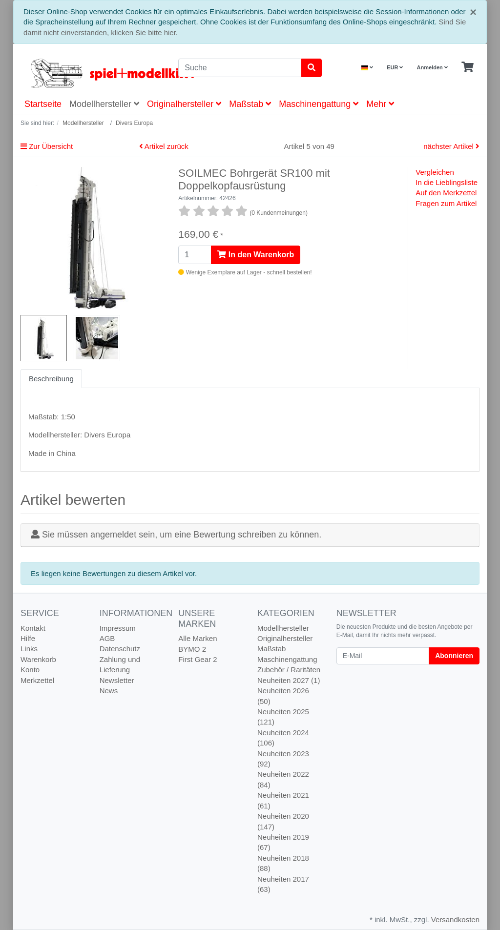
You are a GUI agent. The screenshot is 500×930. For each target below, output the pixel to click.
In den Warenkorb (255, 254)
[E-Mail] (383, 655)
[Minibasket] (467, 67)
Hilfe (28, 638)
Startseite (43, 104)
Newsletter (117, 680)
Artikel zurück (163, 146)
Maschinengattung (318, 104)
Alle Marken (197, 638)
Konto (30, 669)
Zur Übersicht (47, 146)
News (109, 690)
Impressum (118, 628)
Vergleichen (435, 172)
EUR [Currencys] (395, 67)
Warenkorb (38, 659)
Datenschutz (120, 648)
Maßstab (250, 104)
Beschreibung (51, 378)
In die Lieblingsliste (447, 182)
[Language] (367, 68)
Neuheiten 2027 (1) (288, 680)
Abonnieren (454, 656)
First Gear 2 (197, 659)
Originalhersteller (184, 104)
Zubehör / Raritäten (288, 669)
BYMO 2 (192, 649)
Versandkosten (455, 919)
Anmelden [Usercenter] (432, 67)
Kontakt (33, 628)
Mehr (380, 104)
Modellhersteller (104, 104)
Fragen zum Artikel (446, 203)
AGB (107, 638)
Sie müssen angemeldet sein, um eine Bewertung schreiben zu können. (181, 534)
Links (29, 648)
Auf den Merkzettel (446, 192)
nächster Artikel (451, 146)
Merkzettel (37, 680)
